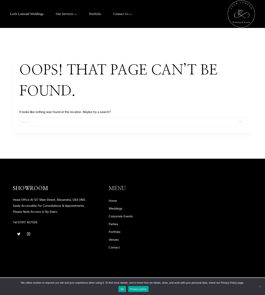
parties (113, 224)
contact (114, 247)
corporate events (121, 216)
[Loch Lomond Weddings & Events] (241, 14)
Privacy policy (138, 289)
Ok (122, 289)
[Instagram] (28, 234)
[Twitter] (18, 234)
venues (114, 240)
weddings (115, 208)
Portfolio (95, 14)
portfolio (114, 232)
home (113, 201)
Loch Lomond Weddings (27, 14)
